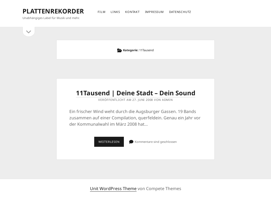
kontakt (132, 12)
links (115, 12)
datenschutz (180, 12)
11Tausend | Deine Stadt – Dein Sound (135, 92)
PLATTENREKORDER (53, 11)
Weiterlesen (111, 143)
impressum (154, 12)
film (101, 12)
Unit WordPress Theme (113, 188)
